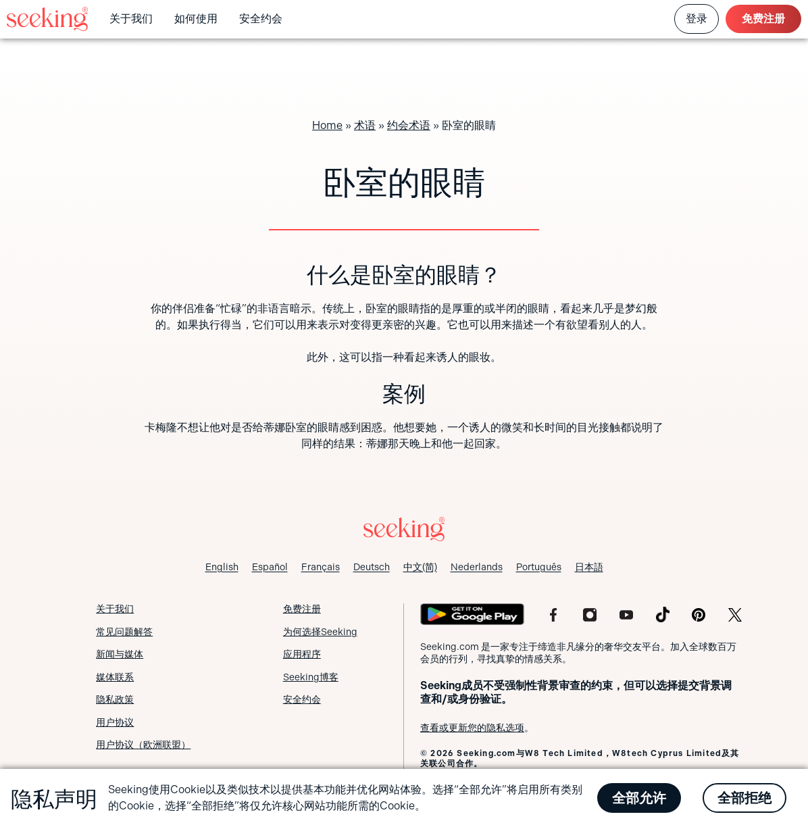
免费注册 (763, 18)
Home (327, 125)
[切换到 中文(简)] (420, 567)
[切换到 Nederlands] (476, 567)
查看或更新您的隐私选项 (472, 727)
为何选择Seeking (320, 631)
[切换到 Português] (538, 567)
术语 (365, 125)
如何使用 (196, 18)
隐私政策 (115, 699)
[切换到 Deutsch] (372, 567)
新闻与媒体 (119, 654)
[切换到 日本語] (589, 567)
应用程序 (302, 654)
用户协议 (115, 722)
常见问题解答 (124, 631)
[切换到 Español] (270, 567)
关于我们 (131, 18)
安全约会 (260, 18)
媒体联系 (115, 677)
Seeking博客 (310, 677)
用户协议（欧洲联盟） (143, 744)
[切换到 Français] (321, 567)
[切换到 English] (222, 567)
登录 (696, 18)
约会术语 (408, 125)
